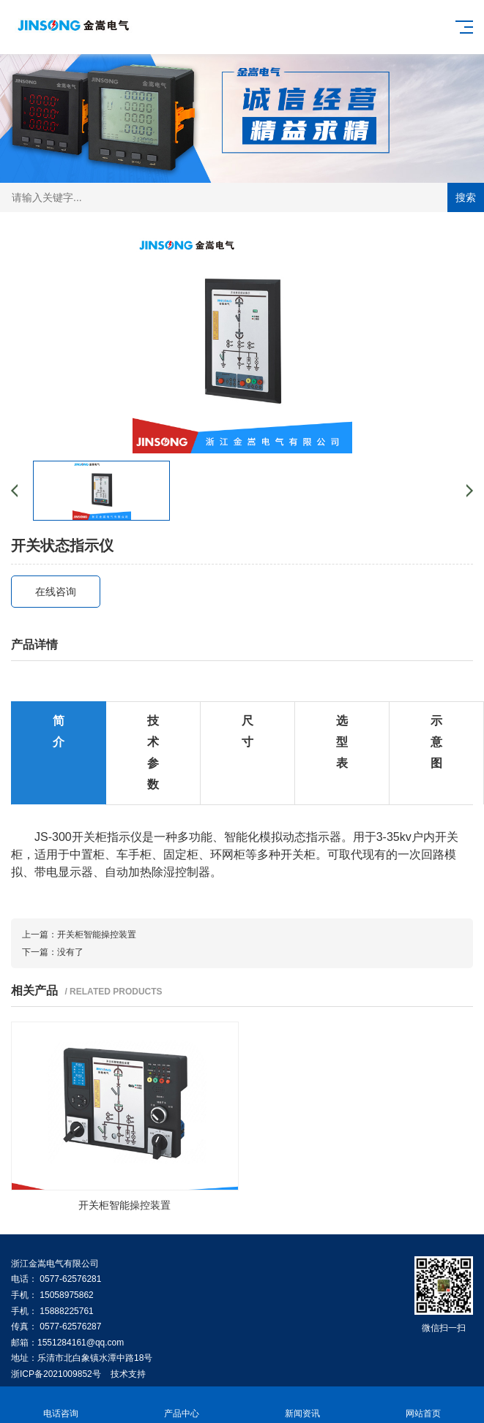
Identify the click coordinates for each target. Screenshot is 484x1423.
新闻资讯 (302, 1405)
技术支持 (128, 1374)
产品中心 (181, 1405)
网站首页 (423, 1405)
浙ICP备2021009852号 (56, 1374)
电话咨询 (60, 1405)
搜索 (465, 197)
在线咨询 (55, 591)
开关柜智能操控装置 (96, 934)
